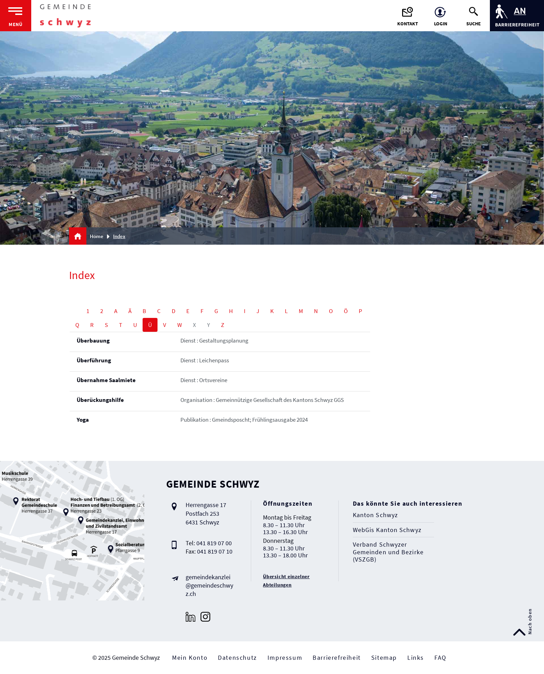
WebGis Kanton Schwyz (387, 530)
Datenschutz (237, 658)
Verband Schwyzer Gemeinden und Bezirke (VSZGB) (388, 552)
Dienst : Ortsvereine (203, 380)
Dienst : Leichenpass (204, 360)
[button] (121, 236)
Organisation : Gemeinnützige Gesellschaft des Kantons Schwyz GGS (262, 400)
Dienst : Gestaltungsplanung (214, 340)
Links (415, 658)
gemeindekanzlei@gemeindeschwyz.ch (209, 585)
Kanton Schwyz (375, 515)
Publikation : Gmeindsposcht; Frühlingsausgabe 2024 (244, 419)
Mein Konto (189, 658)
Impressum (284, 658)
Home (96, 236)
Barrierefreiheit (337, 658)
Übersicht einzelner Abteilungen (286, 580)
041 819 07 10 (214, 551)
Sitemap (384, 658)
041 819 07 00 (214, 543)
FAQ (440, 658)
